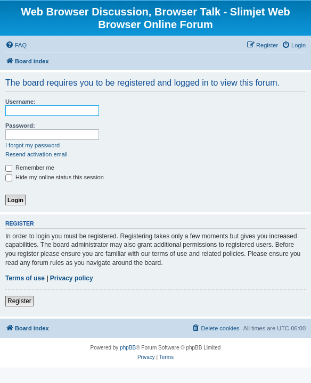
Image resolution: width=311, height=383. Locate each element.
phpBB (128, 348)
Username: (20, 101)
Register (19, 301)
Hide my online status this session (54, 177)
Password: (20, 125)
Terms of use (25, 278)
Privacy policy (71, 278)
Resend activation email (36, 154)
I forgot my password (32, 145)
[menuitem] (16, 45)
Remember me (29, 167)
